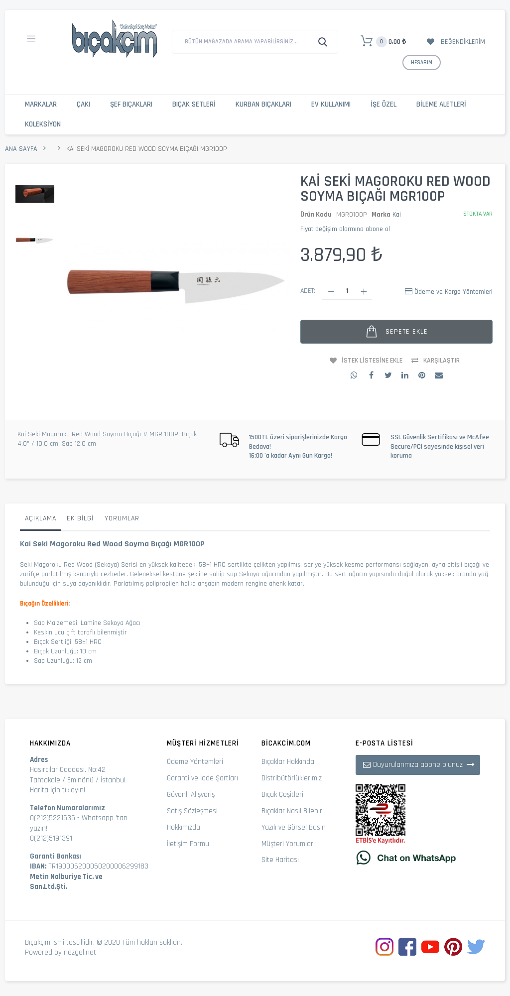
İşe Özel (383, 104)
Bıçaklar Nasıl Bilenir (291, 811)
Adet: (307, 290)
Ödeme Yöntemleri (195, 761)
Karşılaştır (441, 360)
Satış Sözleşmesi (192, 811)
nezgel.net (80, 952)
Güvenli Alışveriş (191, 794)
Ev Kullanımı (331, 104)
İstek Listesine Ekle (372, 360)
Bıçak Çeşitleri (282, 794)
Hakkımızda (183, 827)
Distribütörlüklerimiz (291, 778)
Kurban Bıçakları (263, 104)
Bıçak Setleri (194, 104)
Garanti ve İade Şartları (202, 778)
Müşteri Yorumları (288, 844)
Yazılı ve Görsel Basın (293, 827)
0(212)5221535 (52, 818)
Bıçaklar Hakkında (287, 761)
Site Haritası (280, 860)
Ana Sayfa (21, 148)
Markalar (41, 104)
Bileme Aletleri (441, 104)
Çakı (83, 104)
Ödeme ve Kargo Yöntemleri (453, 291)
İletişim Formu (188, 844)
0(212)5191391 (51, 838)
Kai (396, 214)
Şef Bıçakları (131, 104)
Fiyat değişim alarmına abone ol (345, 229)
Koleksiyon (43, 124)
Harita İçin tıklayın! (57, 790)
